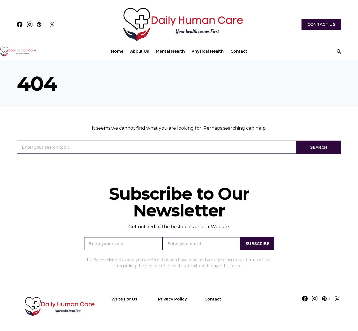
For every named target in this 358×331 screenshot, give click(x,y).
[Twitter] (52, 24)
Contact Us (321, 24)
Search (318, 147)
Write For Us (124, 299)
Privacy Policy (172, 299)
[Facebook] (19, 24)
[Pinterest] (41, 24)
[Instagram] (29, 24)
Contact (212, 299)
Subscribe (257, 243)
